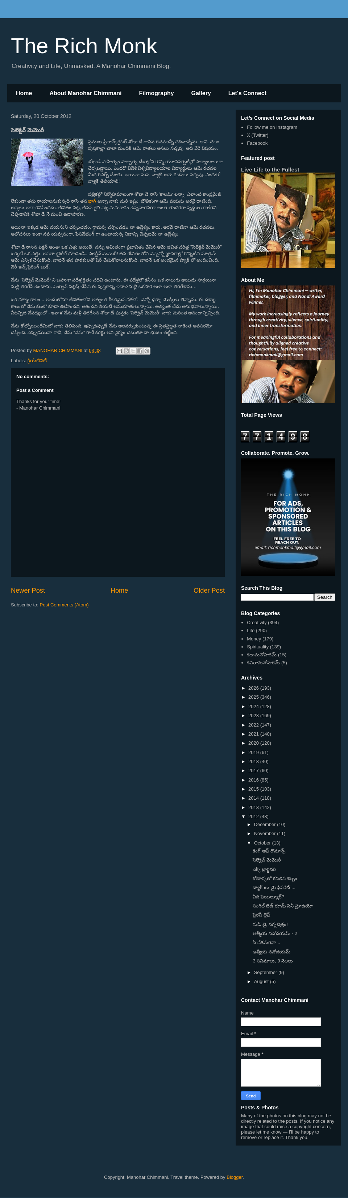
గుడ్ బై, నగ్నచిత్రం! (270, 924)
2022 (254, 725)
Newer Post (28, 590)
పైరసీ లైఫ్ (261, 915)
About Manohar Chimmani (85, 93)
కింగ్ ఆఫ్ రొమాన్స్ (269, 851)
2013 (254, 807)
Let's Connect (247, 93)
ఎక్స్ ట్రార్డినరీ (264, 869)
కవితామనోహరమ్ (263, 662)
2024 (254, 706)
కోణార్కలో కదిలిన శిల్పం (275, 878)
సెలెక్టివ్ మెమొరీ (267, 860)
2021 (254, 734)
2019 (254, 752)
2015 (254, 789)
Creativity (256, 622)
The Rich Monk (84, 46)
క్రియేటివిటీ (37, 360)
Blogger (235, 1177)
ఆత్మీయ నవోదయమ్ (271, 951)
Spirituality (258, 646)
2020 (254, 743)
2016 (254, 780)
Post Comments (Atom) (64, 605)
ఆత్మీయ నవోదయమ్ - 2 (275, 933)
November (265, 833)
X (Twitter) (257, 135)
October (263, 843)
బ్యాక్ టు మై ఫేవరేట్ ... (274, 887)
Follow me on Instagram (272, 127)
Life (250, 630)
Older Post (209, 590)
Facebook (257, 143)
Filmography (156, 93)
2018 (254, 761)
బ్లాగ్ (92, 201)
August (262, 981)
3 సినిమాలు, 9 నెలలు (273, 961)
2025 (254, 697)
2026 (254, 688)
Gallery (201, 93)
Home (24, 93)
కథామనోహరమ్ (262, 654)
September (266, 972)
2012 (254, 816)
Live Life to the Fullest (270, 169)
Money (254, 639)
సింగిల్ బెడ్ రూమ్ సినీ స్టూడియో (282, 906)
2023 (254, 715)
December (265, 824)
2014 (254, 798)
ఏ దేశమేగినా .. (266, 942)
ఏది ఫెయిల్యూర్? (268, 896)
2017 (254, 770)
